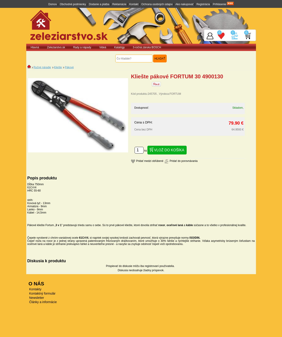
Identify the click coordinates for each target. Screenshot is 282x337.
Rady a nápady (82, 47)
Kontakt (133, 4)
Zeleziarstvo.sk (56, 47)
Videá (102, 47)
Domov (52, 4)
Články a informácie (43, 302)
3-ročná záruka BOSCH (147, 47)
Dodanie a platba (99, 4)
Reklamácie (119, 4)
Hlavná (35, 47)
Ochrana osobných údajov (157, 4)
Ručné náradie (42, 67)
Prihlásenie (219, 4)
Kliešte (58, 67)
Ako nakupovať (184, 4)
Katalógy (119, 47)
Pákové (69, 67)
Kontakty (35, 289)
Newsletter (36, 298)
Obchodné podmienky (73, 4)
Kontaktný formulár (42, 293)
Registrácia (203, 4)
